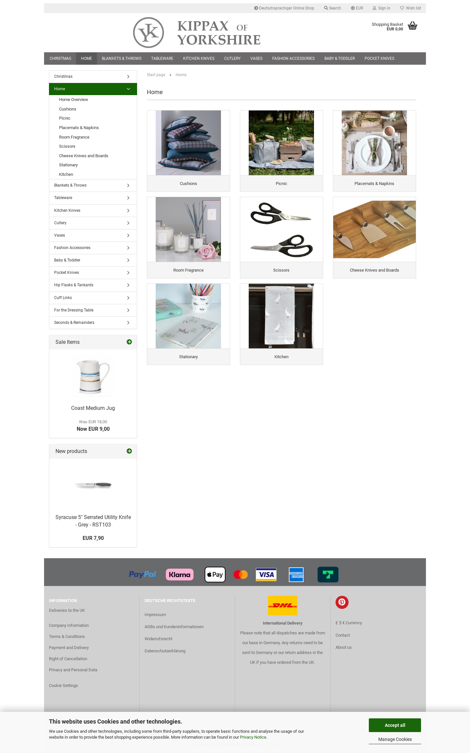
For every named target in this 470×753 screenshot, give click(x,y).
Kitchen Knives (198, 58)
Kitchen (66, 174)
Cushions (67, 109)
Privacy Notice (253, 737)
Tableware (162, 58)
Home (86, 58)
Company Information (69, 625)
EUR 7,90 (93, 538)
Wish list (410, 8)
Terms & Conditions (67, 636)
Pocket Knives (379, 58)
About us (344, 647)
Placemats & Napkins (79, 127)
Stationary (68, 164)
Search (332, 8)
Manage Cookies (395, 739)
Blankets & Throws (121, 58)
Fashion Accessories (293, 58)
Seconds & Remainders (74, 322)
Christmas (60, 58)
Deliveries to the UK (67, 610)
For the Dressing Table (73, 310)
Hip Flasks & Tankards (73, 285)
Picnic (64, 118)
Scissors (67, 146)
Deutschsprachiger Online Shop (284, 8)
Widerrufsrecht (158, 638)
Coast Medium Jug (93, 408)
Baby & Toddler (339, 58)
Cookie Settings (63, 685)
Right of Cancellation (68, 658)
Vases (256, 58)
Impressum (155, 614)
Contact (343, 635)
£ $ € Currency (349, 622)
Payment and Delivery (69, 647)
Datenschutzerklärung (165, 650)
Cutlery (232, 58)
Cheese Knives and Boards (83, 155)
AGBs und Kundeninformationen (174, 626)
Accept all (395, 725)
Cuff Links (63, 297)
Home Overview (73, 99)
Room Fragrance (74, 137)
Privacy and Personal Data (73, 669)
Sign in (381, 8)
